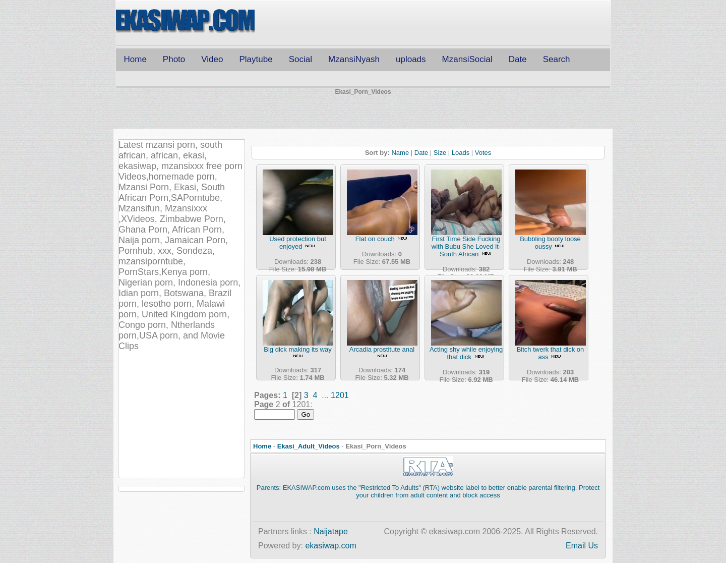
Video (212, 59)
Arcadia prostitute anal (381, 349)
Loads (460, 152)
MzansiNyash (354, 59)
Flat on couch (375, 239)
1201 (340, 395)
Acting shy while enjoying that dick (466, 353)
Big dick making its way (297, 349)
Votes (483, 152)
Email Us (582, 545)
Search (556, 59)
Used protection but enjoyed (297, 242)
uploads (411, 59)
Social (300, 59)
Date (518, 59)
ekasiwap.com (330, 545)
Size (440, 152)
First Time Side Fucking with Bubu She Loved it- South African (466, 246)
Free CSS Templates (185, 22)
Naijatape (331, 531)
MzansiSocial (467, 59)
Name (400, 152)
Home (135, 59)
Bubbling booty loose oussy (550, 242)
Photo (174, 59)
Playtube (255, 59)
